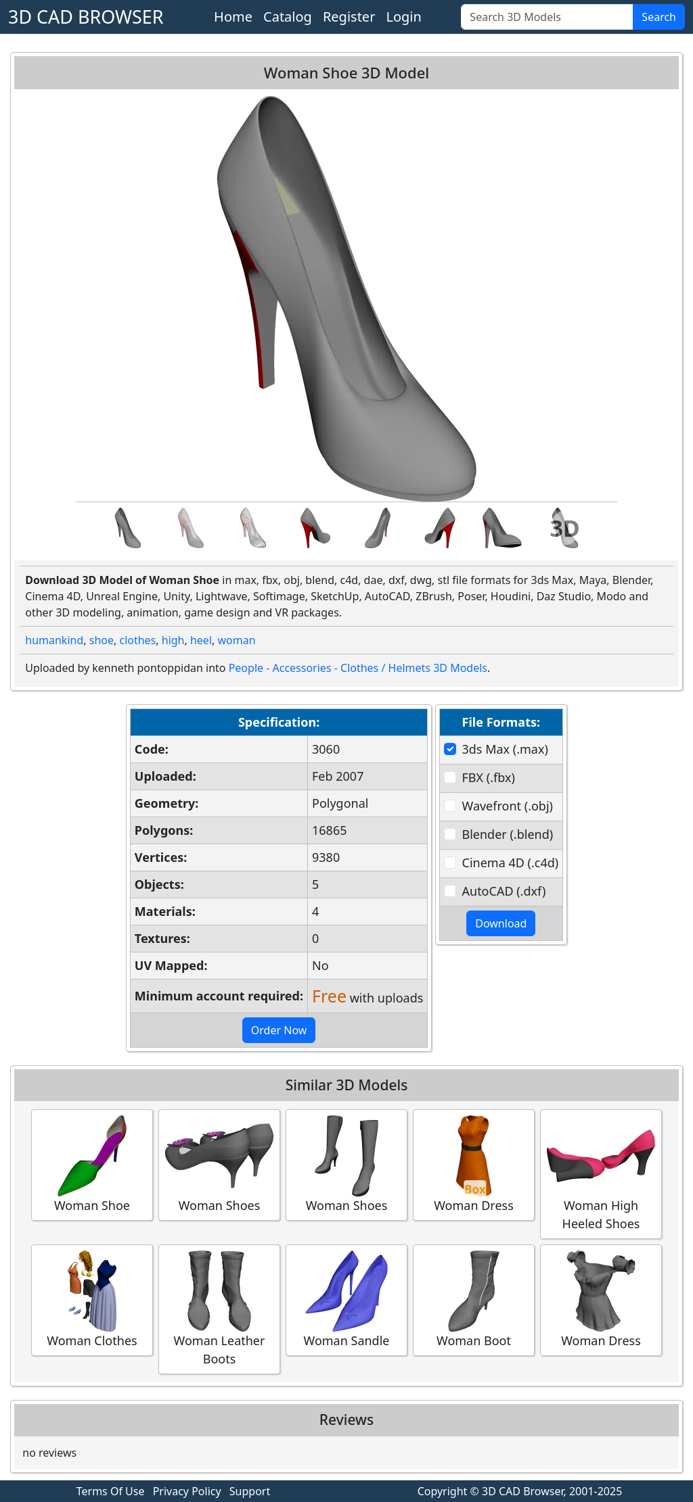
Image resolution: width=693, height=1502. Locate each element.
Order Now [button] (279, 1030)
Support (249, 1491)
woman (236, 640)
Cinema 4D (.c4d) (510, 862)
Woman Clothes (92, 1300)
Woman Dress (474, 1164)
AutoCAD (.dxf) (504, 891)
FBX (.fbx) (488, 777)
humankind (54, 640)
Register (349, 16)
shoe (101, 640)
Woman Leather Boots (219, 1309)
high (173, 640)
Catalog (287, 16)
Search (659, 16)
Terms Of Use (110, 1491)
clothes (137, 640)
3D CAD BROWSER (86, 16)
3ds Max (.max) (505, 749)
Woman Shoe (92, 1164)
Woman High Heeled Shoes (601, 1173)
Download (501, 923)
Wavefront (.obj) (507, 806)
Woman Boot (474, 1300)
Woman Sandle (346, 1300)
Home (233, 16)
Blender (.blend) (508, 834)
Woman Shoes (219, 1164)
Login (403, 16)
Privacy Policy (187, 1491)
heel (201, 640)
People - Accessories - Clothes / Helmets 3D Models (358, 667)
